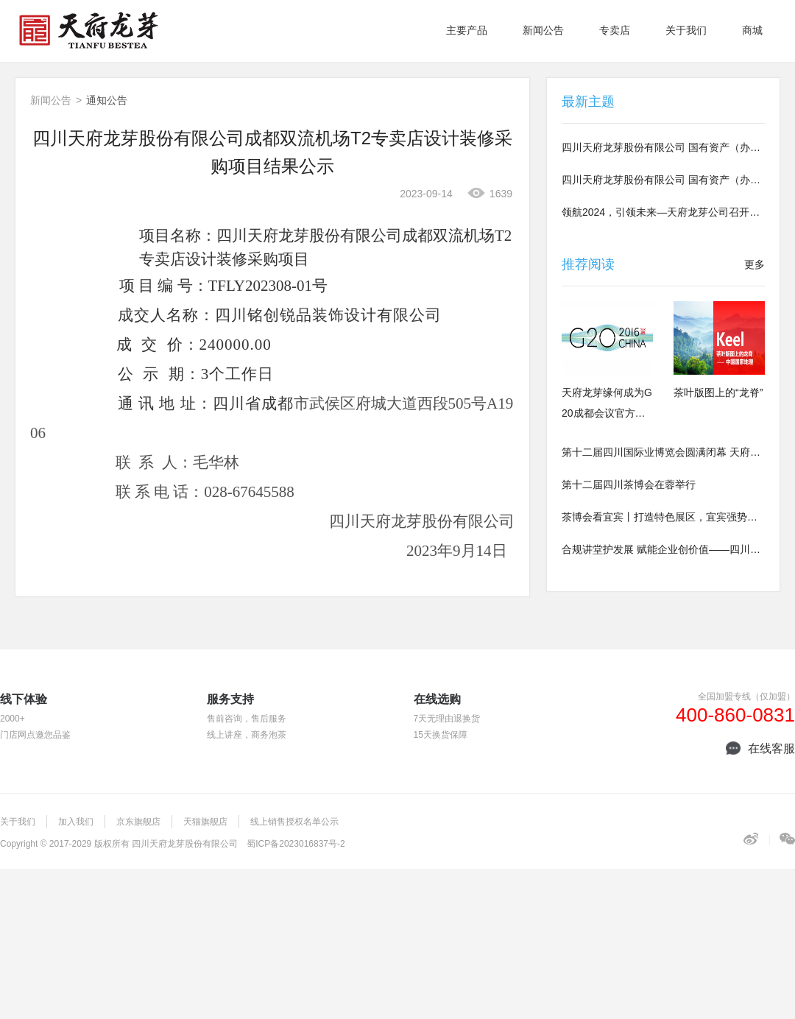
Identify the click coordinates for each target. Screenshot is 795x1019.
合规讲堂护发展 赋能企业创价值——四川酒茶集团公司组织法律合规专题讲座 (663, 549)
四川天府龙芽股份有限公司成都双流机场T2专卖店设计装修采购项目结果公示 (272, 152)
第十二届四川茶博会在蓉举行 (629, 484)
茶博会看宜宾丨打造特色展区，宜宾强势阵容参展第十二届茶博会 (663, 517)
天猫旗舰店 (205, 822)
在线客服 (760, 748)
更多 (754, 264)
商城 (752, 30)
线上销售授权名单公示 (294, 822)
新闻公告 (543, 30)
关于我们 (686, 30)
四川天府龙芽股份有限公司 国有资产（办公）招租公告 (663, 147)
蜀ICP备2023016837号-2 (295, 844)
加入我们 (75, 822)
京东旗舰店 (138, 822)
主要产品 (466, 30)
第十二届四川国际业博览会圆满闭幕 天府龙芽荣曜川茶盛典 (663, 452)
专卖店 (614, 30)
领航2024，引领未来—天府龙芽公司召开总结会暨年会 (663, 212)
